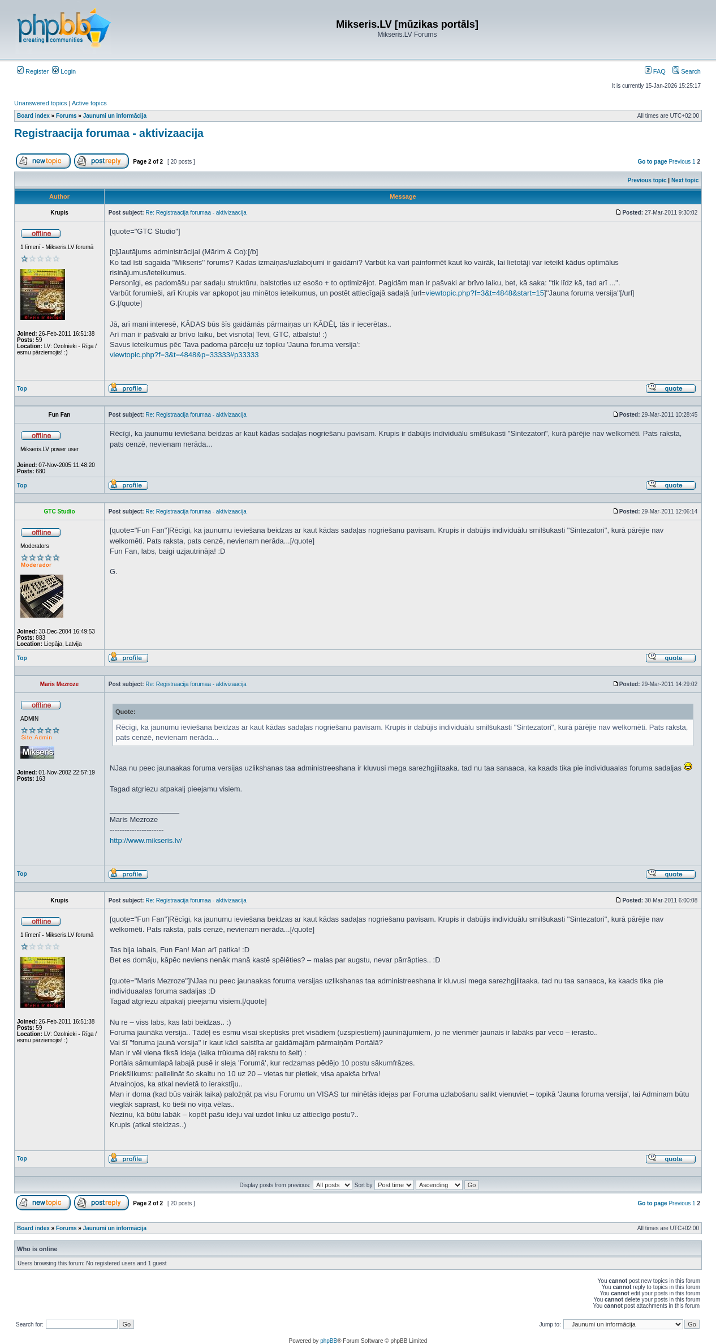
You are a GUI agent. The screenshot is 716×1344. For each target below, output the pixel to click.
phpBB (328, 1341)
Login (64, 71)
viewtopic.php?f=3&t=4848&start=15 (485, 293)
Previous (679, 162)
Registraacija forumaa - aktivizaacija (109, 133)
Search (686, 71)
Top (22, 389)
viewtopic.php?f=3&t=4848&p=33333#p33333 (184, 354)
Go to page (652, 162)
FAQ (655, 71)
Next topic (684, 180)
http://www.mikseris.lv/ (146, 840)
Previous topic (647, 180)
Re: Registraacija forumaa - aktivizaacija (195, 212)
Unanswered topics (40, 103)
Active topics (89, 103)
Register (33, 71)
